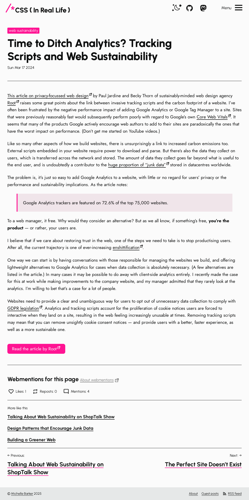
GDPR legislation (23, 308)
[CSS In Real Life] (38, 8)
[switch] (177, 8)
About (193, 493)
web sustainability (23, 30)
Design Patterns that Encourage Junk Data (50, 428)
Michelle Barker (22, 493)
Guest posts (210, 493)
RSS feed (232, 493)
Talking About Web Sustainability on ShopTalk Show (61, 416)
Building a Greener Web (31, 439)
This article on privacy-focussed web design (48, 95)
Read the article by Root (34, 348)
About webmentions (99, 380)
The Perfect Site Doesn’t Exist (203, 464)
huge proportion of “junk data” (137, 164)
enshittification (126, 247)
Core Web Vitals (212, 117)
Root (11, 102)
